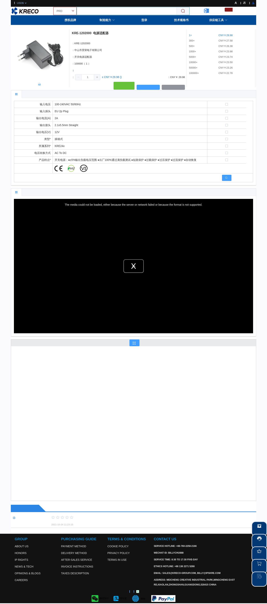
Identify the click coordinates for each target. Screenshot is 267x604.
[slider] (147, 517)
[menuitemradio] (229, 10)
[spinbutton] (87, 77)
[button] (78, 77)
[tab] (16, 94)
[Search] (183, 11)
